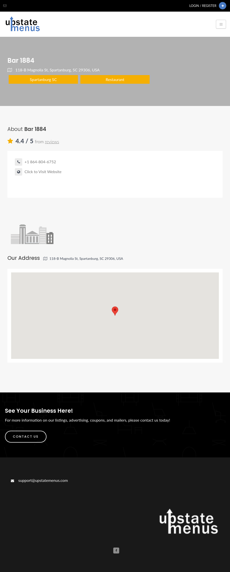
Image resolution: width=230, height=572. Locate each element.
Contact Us (26, 436)
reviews (52, 141)
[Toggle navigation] (221, 24)
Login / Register (202, 6)
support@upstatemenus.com (39, 480)
